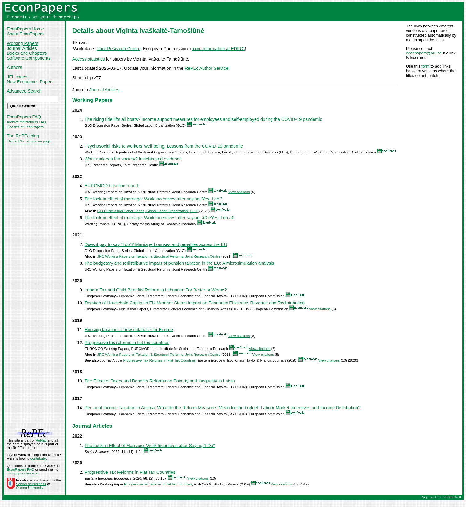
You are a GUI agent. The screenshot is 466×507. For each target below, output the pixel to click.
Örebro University (29, 487)
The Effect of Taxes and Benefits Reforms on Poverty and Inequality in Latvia (160, 380)
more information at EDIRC (218, 48)
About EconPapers (25, 33)
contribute (38, 458)
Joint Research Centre (118, 48)
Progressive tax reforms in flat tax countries (127, 342)
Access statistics (88, 59)
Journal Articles (22, 48)
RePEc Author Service (206, 68)
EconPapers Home (25, 28)
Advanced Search (24, 91)
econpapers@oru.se (424, 53)
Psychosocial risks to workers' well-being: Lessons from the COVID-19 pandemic (164, 146)
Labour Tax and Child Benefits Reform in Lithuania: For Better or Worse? (156, 289)
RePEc (40, 440)
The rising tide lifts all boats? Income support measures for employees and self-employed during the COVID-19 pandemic (203, 119)
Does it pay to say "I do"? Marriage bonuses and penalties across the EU (156, 244)
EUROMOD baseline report (111, 185)
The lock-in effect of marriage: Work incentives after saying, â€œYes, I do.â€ (159, 217)
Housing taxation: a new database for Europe (129, 329)
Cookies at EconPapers (25, 127)
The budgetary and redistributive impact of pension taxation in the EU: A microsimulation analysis (179, 263)
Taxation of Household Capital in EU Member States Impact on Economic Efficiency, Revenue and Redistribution (195, 302)
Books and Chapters (27, 53)
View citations (239, 192)
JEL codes (17, 76)
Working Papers (22, 43)
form (425, 66)
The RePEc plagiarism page (29, 141)
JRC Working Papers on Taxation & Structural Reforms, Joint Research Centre (158, 256)
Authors (14, 67)
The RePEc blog (23, 135)
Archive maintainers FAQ (26, 122)
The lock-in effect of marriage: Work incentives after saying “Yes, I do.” (153, 198)
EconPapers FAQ (24, 116)
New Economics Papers (30, 81)
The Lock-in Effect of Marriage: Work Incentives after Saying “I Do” (150, 445)
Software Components (28, 58)
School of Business (31, 484)
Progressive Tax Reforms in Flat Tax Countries (159, 360)
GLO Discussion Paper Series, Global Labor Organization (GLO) (148, 211)
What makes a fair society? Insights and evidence (133, 158)
